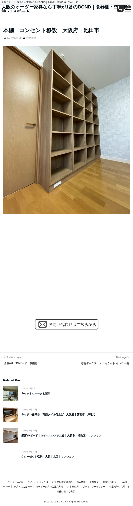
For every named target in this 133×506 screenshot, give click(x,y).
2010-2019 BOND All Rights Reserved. (66, 501)
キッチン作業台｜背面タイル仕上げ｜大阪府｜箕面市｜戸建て (58, 414)
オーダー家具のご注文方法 (49, 486)
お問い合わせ (109, 482)
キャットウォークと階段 (35, 393)
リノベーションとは (38, 482)
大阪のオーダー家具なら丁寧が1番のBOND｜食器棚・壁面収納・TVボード (64, 9)
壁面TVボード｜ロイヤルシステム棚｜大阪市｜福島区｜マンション (61, 435)
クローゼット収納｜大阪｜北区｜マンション (47, 456)
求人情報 (81, 482)
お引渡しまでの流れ (62, 482)
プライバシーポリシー (94, 486)
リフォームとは (16, 482)
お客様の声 (73, 486)
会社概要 (94, 482)
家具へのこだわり (23, 486)
